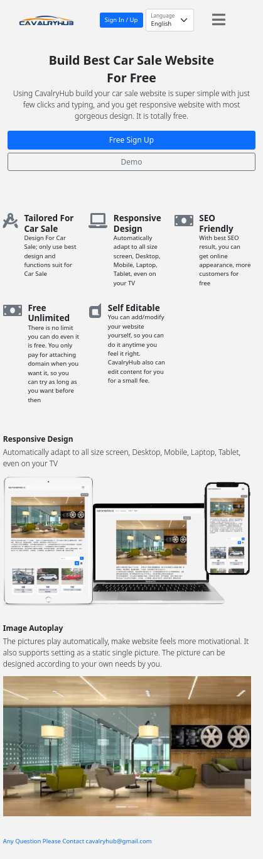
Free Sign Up (131, 139)
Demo (131, 161)
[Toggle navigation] (219, 19)
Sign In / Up (121, 20)
